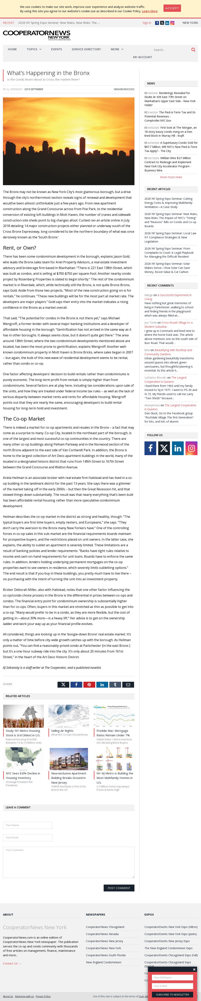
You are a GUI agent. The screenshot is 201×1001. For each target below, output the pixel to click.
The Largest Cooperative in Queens (165, 379)
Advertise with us (24, 996)
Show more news (171, 177)
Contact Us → (12, 963)
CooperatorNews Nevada (102, 934)
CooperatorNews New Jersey (104, 941)
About (8, 914)
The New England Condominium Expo (168, 948)
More (115, 49)
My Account (142, 57)
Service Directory (86, 49)
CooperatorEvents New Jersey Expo (167, 941)
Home (12, 49)
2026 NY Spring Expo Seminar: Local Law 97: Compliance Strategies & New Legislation (170, 237)
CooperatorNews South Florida (106, 955)
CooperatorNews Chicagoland (105, 927)
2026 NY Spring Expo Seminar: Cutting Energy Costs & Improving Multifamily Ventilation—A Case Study (168, 203)
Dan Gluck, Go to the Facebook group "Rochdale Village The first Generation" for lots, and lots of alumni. (169, 417)
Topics (32, 49)
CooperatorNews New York (103, 948)
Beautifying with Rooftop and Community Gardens (168, 352)
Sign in (147, 23)
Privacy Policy (43, 996)
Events (56, 49)
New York (190, 23)
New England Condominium (103, 962)
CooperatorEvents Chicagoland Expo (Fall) (171, 955)
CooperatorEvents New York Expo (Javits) (170, 934)
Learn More (150, 11)
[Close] (172, 8)
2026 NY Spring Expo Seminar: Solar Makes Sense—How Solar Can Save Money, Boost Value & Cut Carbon (167, 268)
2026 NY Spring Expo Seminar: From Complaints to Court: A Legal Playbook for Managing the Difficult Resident (169, 253)
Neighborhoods (124, 89)
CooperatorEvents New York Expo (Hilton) (171, 927)
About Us (8, 996)
